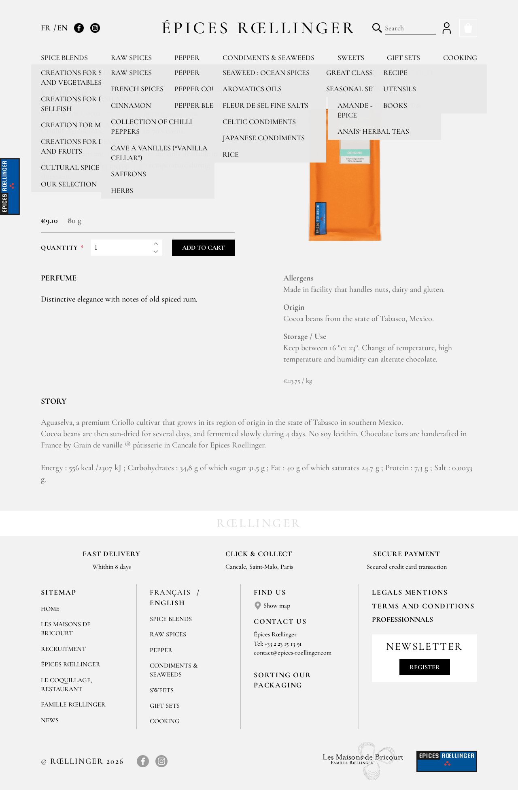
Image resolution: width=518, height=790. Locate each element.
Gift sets (403, 57)
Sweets (351, 57)
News (50, 720)
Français (171, 592)
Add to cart (203, 248)
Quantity (60, 248)
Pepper (187, 57)
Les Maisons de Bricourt (66, 628)
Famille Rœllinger (73, 704)
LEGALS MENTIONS (410, 592)
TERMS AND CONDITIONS (423, 606)
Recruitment (63, 649)
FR (47, 28)
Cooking (460, 57)
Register (425, 667)
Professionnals (402, 619)
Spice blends (64, 57)
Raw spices (131, 57)
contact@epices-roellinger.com (292, 653)
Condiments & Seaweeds (268, 57)
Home (50, 609)
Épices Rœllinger (259, 27)
